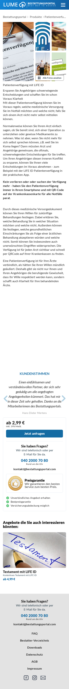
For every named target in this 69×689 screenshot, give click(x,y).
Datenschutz (34, 654)
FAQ (35, 633)
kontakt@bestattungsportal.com (34, 469)
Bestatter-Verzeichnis (34, 640)
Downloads (34, 647)
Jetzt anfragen (34, 433)
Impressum (34, 668)
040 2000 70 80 (34, 460)
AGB (34, 661)
